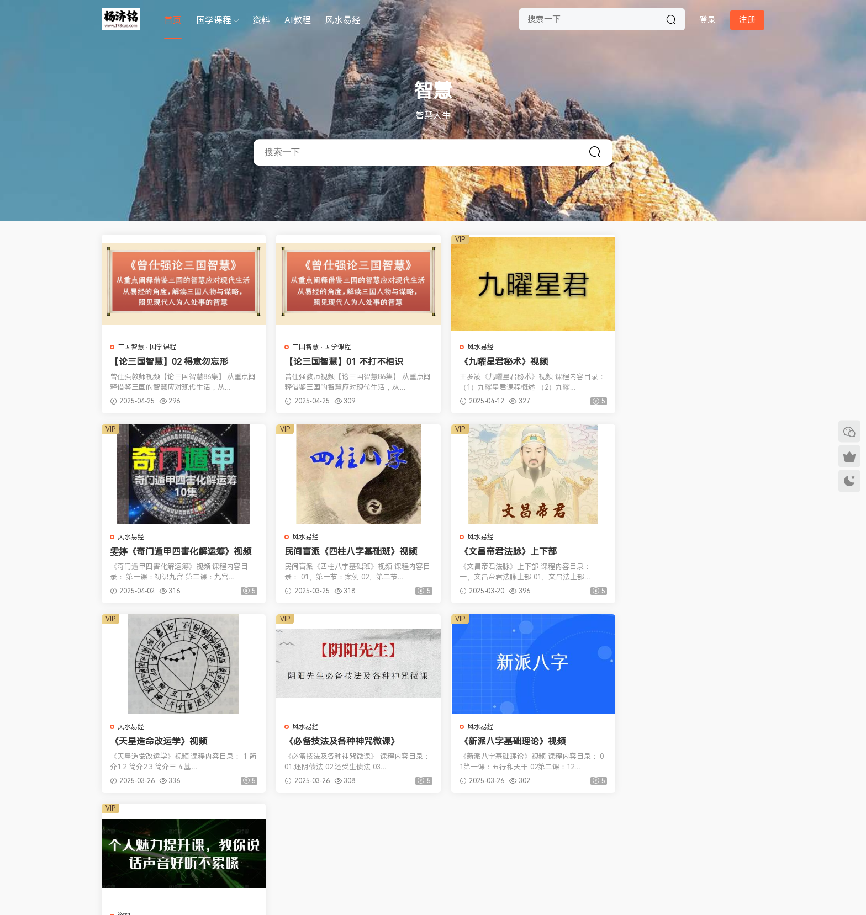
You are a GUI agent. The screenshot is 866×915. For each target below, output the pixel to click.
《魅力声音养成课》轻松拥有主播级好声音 (344, 741)
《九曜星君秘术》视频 (491, 362)
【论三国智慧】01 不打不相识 (337, 362)
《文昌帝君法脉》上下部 (327, 551)
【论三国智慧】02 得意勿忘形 (169, 362)
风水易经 (343, 20)
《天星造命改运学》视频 (495, 551)
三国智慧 (131, 347)
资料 (261, 20)
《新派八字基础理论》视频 (163, 741)
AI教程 (297, 20)
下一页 (480, 823)
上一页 (387, 823)
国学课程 (213, 20)
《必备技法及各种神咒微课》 (672, 551)
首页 (173, 20)
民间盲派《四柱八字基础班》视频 (176, 551)
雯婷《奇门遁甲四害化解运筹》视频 (681, 362)
